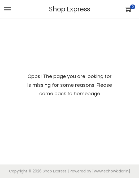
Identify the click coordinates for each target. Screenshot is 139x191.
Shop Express (69, 9)
